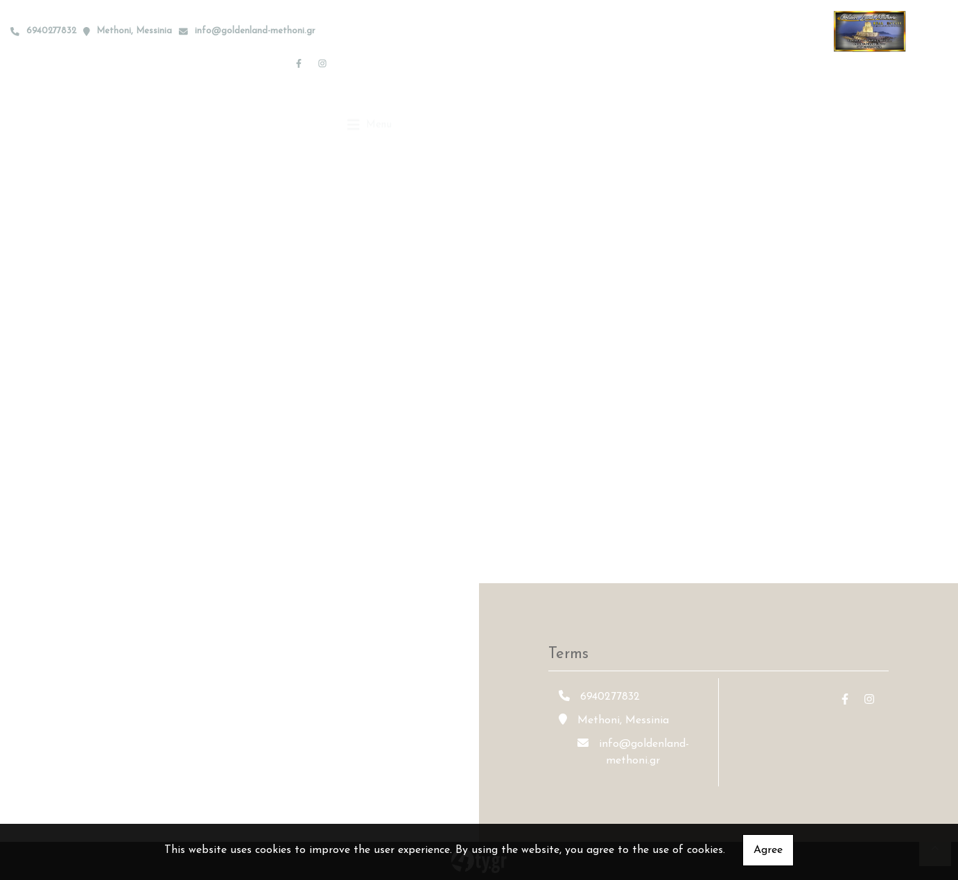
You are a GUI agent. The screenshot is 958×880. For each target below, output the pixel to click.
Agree (768, 850)
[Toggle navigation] (369, 62)
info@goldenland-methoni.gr (255, 30)
